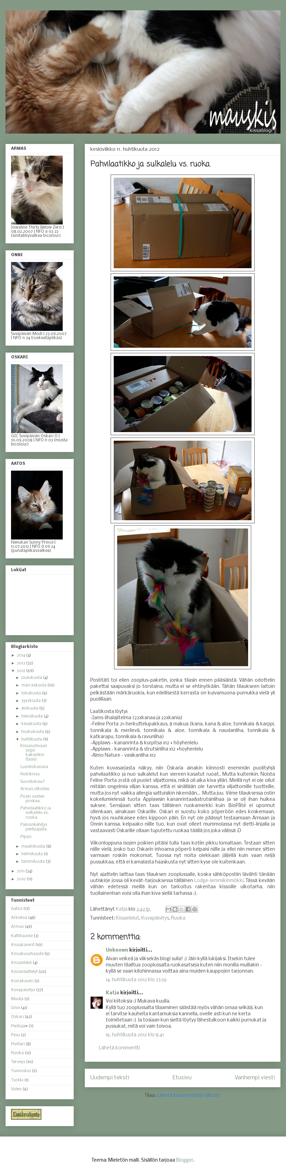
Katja (112, 993)
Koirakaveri (22, 981)
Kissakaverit (22, 945)
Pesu (15, 1035)
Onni (15, 1008)
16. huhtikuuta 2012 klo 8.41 (135, 1035)
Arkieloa (19, 918)
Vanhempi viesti (255, 1078)
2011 (21, 871)
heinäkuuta (32, 716)
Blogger (184, 1160)
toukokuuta (33, 732)
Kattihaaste (22, 936)
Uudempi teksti (109, 1078)
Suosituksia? (32, 782)
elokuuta (30, 708)
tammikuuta (33, 862)
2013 (21, 663)
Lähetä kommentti (119, 1048)
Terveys (18, 1062)
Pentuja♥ (19, 1026)
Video (16, 1089)
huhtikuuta (32, 739)
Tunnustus (21, 1071)
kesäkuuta (31, 724)
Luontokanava (34, 767)
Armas (17, 927)
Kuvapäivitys (155, 918)
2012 (21, 671)
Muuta (17, 999)
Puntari (18, 1044)
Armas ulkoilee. (35, 789)
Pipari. (26, 837)
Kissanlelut (127, 918)
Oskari (17, 1017)
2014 (21, 655)
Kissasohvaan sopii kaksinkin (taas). (33, 753)
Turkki (17, 1080)
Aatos (16, 909)
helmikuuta (32, 854)
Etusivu (182, 1078)
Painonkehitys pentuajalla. (34, 827)
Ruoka (178, 918)
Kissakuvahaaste (27, 954)
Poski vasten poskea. (32, 799)
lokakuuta (31, 693)
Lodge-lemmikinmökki (219, 880)
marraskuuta (34, 685)
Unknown (117, 950)
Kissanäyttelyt (24, 972)
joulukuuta (32, 678)
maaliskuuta (33, 847)
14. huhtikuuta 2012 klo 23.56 (136, 980)
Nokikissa (30, 774)
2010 (22, 879)
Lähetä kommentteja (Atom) (189, 1095)
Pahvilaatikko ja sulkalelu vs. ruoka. (35, 812)
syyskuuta (31, 701)
